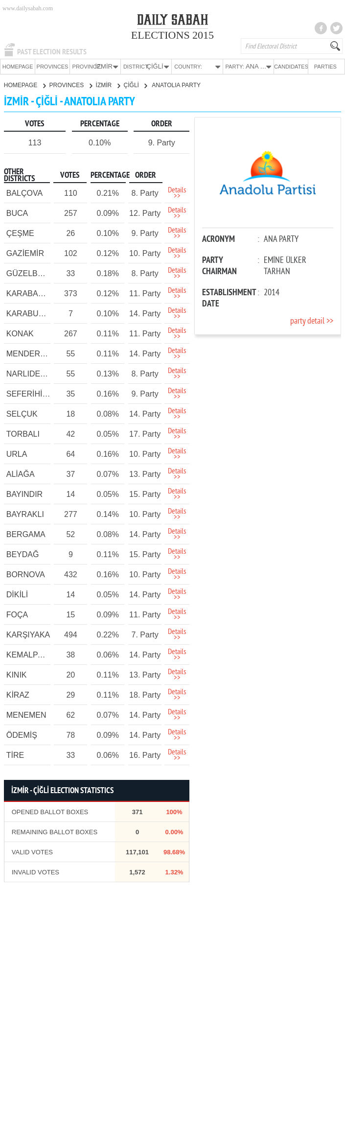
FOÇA (17, 614)
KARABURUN (30, 313)
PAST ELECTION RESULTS (52, 51)
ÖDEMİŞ (21, 734)
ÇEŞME (20, 233)
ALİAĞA (20, 474)
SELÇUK (22, 413)
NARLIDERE (28, 373)
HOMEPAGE (17, 67)
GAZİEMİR (25, 253)
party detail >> (311, 321)
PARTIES (325, 67)
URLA (16, 453)
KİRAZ (17, 694)
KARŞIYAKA (28, 634)
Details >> (177, 193)
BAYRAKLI (25, 514)
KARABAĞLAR (32, 293)
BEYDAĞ (22, 554)
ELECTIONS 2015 (172, 35)
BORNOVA (25, 574)
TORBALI (23, 433)
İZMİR (108, 84)
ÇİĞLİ (135, 84)
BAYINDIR (24, 494)
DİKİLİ (17, 594)
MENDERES (28, 353)
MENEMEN (26, 714)
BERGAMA (26, 534)
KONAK (20, 333)
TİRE (15, 755)
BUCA (17, 213)
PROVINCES (53, 67)
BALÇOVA (24, 192)
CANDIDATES (291, 67)
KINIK (16, 674)
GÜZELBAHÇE (32, 273)
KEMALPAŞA (29, 654)
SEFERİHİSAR (32, 393)
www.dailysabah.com (27, 8)
